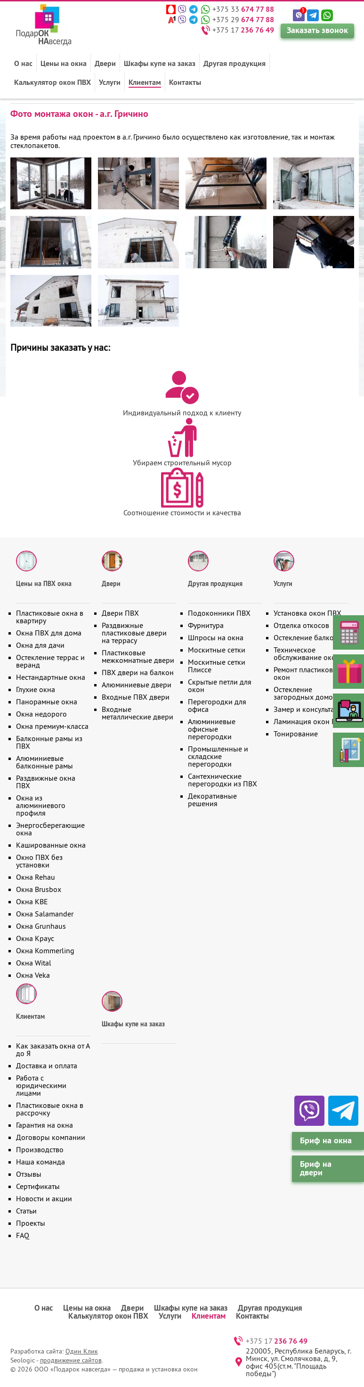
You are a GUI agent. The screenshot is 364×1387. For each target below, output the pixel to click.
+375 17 (243, 29)
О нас (23, 63)
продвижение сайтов (71, 1360)
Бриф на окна (326, 1140)
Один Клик (81, 1351)
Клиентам (145, 82)
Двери (105, 63)
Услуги (110, 82)
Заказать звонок (317, 30)
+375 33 (243, 9)
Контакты (185, 82)
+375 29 (243, 19)
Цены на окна (63, 63)
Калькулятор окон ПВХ (52, 82)
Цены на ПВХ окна (44, 583)
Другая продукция (234, 63)
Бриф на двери (316, 1168)
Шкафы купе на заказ (159, 63)
